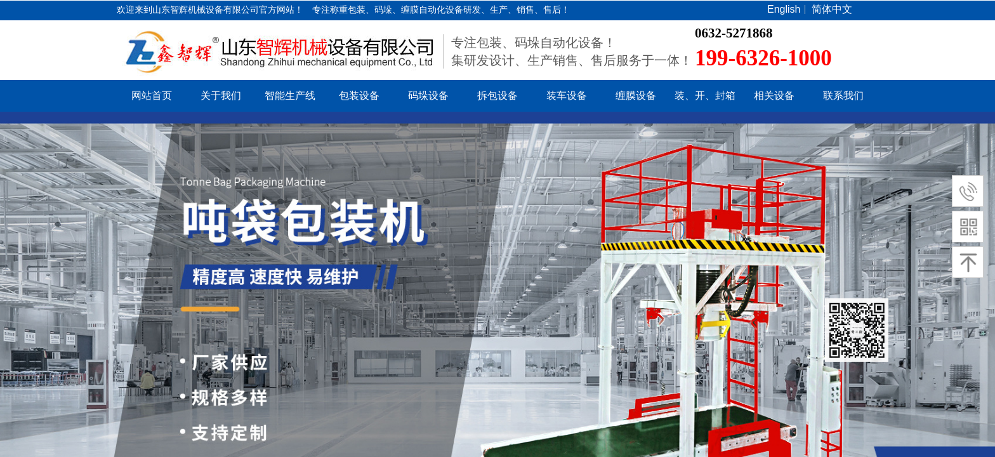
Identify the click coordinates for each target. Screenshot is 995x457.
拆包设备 (497, 95)
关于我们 (221, 95)
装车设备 (566, 95)
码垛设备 (428, 95)
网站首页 (151, 95)
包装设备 (359, 95)
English (783, 9)
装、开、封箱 (705, 95)
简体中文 (832, 9)
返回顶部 (856, 330)
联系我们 (843, 95)
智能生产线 (290, 95)
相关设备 (774, 95)
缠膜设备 (636, 95)
